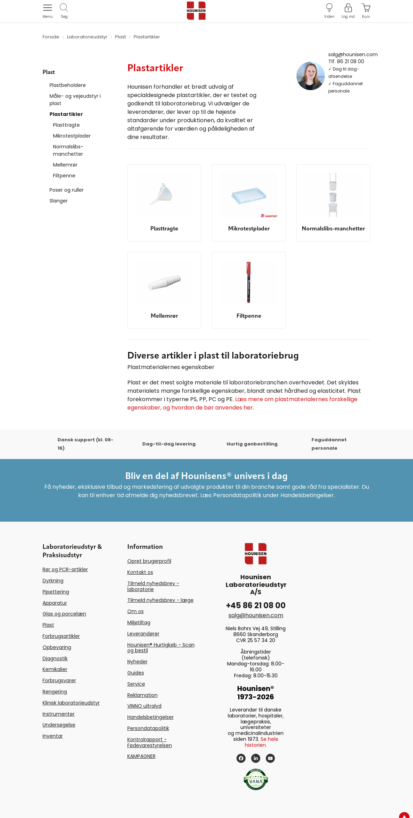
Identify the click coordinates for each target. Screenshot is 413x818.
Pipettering (56, 591)
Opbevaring (57, 647)
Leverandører (143, 633)
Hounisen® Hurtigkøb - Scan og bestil (161, 647)
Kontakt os (140, 572)
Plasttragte (66, 124)
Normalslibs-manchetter (68, 150)
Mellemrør (65, 164)
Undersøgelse (59, 724)
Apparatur (55, 602)
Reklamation (142, 695)
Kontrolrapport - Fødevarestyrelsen (149, 742)
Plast (48, 624)
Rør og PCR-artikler (65, 569)
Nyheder (137, 661)
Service (136, 683)
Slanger (59, 200)
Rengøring (55, 691)
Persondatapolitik (148, 728)
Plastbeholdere (68, 85)
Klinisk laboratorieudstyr (71, 702)
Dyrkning (53, 580)
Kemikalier (55, 669)
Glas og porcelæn (64, 613)
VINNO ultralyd (144, 705)
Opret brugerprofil (149, 561)
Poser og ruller (67, 189)
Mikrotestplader (72, 135)
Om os (135, 611)
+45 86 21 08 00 (256, 605)
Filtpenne (64, 175)
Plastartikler (66, 114)
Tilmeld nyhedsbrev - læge (160, 600)
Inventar (53, 735)
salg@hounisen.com (353, 54)
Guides (135, 672)
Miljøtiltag (138, 622)
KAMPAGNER (141, 756)
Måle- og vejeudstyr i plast (75, 100)
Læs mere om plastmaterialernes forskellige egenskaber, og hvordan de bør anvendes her (242, 403)
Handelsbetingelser (150, 717)
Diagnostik (55, 658)
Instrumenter (59, 713)
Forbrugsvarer (59, 680)
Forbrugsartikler (61, 636)
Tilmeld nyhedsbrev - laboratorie (153, 586)
